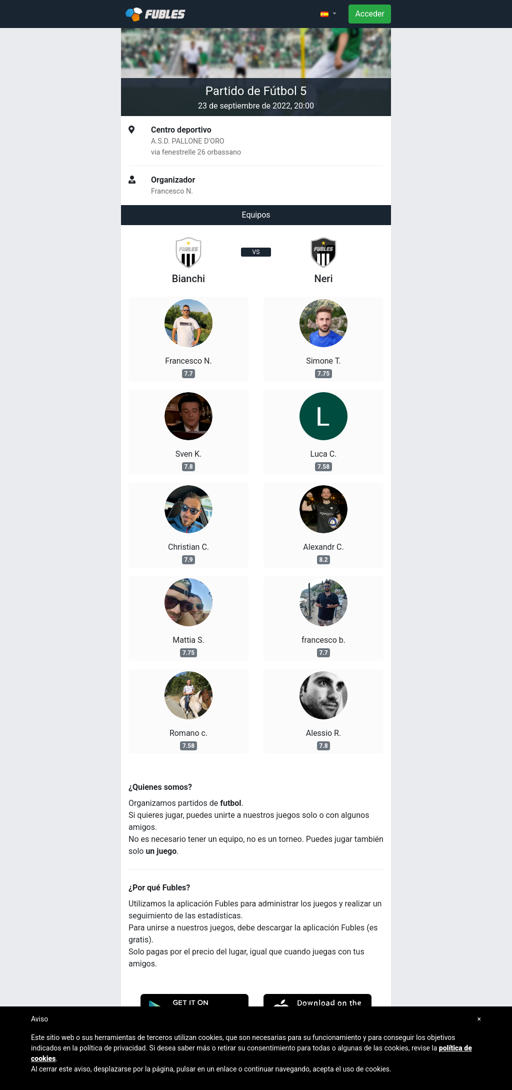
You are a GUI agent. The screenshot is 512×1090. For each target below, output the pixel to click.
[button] (328, 14)
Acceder (369, 14)
